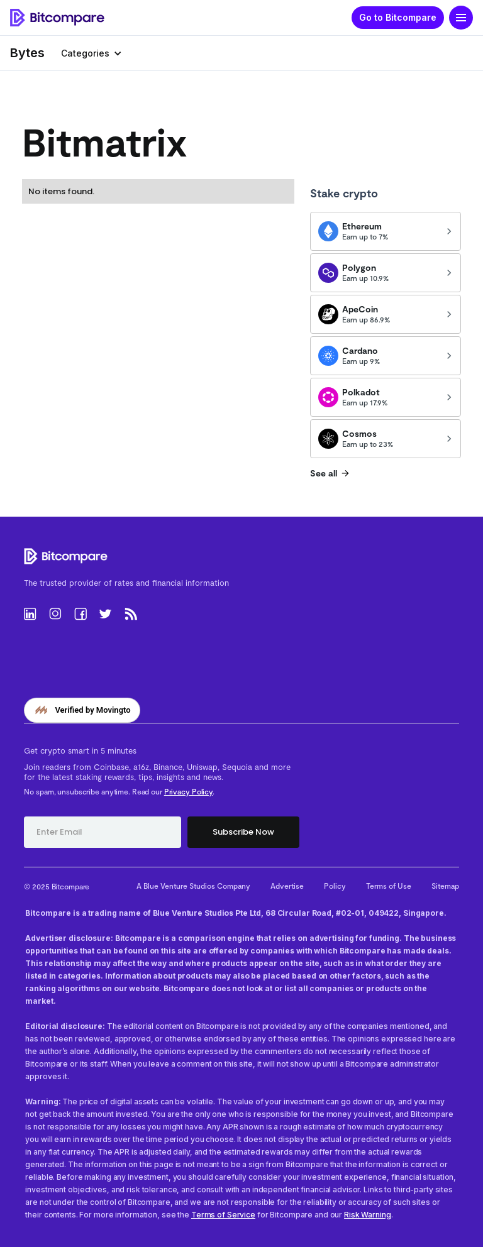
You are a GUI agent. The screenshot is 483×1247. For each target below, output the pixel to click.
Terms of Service (223, 1214)
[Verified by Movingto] (82, 710)
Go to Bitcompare (397, 17)
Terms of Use (388, 885)
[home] (57, 18)
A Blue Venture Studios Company (193, 885)
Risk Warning (367, 1214)
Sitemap (445, 885)
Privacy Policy (188, 791)
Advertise (287, 885)
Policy (335, 885)
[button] (461, 18)
